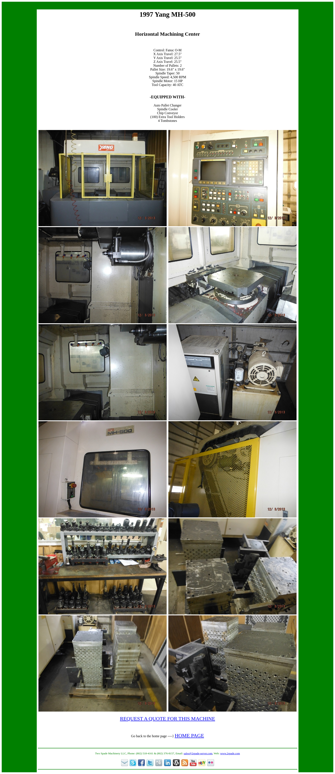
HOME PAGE (189, 735)
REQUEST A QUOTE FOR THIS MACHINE (167, 718)
